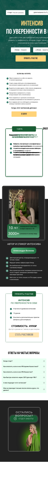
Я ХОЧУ (24, 114)
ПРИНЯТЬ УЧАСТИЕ (31, 58)
